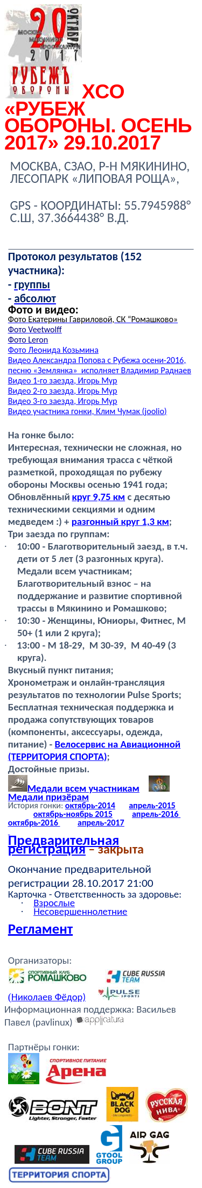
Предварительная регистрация (64, 844)
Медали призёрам (48, 797)
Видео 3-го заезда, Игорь (62, 401)
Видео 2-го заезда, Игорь (62, 391)
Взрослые (54, 903)
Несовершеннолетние (80, 911)
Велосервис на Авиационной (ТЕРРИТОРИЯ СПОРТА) (94, 750)
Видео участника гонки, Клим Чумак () (87, 411)
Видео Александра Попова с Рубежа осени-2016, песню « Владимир (99, 365)
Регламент (40, 928)
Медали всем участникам (74, 788)
